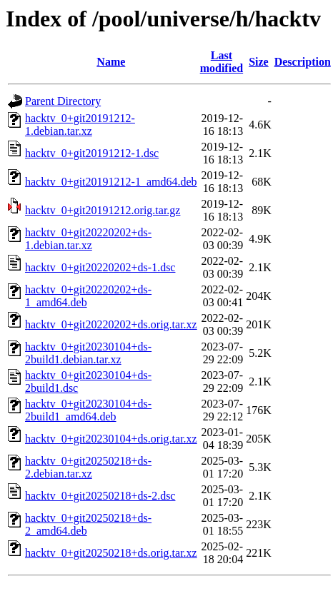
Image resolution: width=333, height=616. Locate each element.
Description (302, 62)
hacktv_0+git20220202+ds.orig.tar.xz (111, 324)
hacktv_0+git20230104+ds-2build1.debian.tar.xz (88, 352)
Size (259, 62)
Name (110, 62)
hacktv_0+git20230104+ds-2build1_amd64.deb (88, 410)
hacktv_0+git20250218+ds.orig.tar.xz (111, 553)
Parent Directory (63, 101)
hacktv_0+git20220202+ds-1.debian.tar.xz (88, 238)
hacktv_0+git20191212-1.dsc (92, 153)
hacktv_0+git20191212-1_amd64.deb (111, 182)
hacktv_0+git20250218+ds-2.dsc (100, 496)
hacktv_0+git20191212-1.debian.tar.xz (80, 124)
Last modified (221, 61)
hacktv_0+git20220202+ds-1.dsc (100, 267)
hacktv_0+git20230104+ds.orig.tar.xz (111, 439)
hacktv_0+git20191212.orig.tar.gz (102, 210)
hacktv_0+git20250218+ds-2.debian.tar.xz (88, 467)
